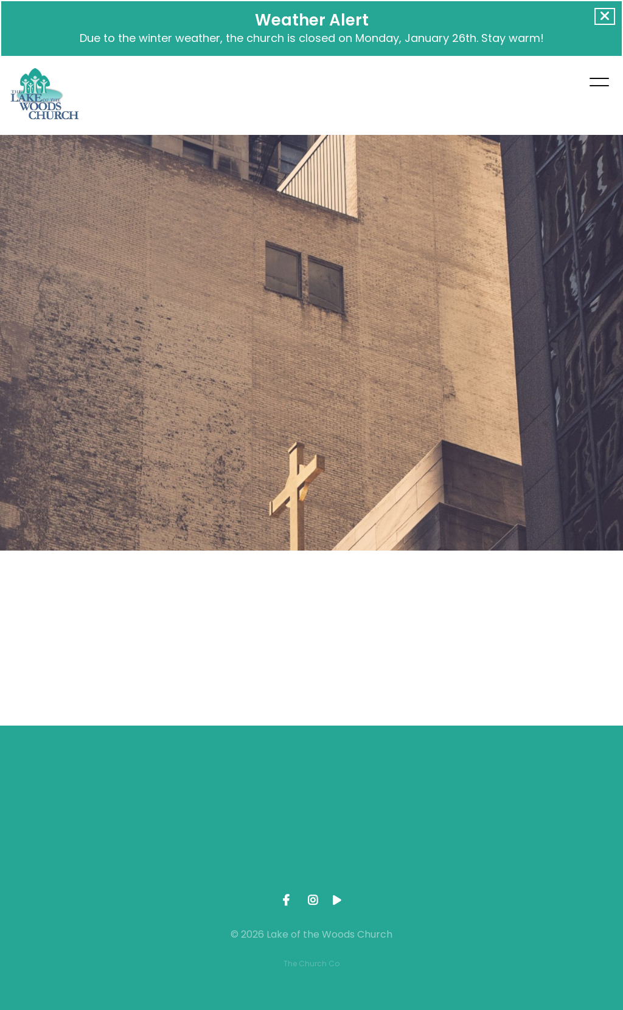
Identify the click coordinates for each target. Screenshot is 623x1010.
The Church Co (311, 963)
